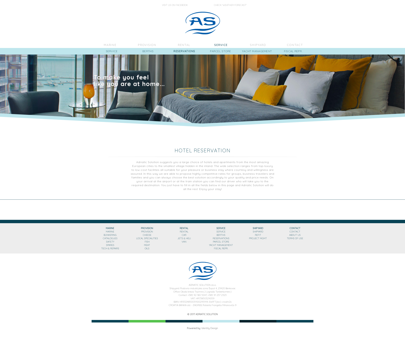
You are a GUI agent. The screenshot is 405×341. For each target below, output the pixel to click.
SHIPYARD (258, 45)
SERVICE (221, 45)
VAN (184, 241)
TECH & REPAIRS (110, 248)
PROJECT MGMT (258, 238)
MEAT (147, 245)
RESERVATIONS (221, 238)
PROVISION (147, 45)
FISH (147, 241)
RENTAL (184, 45)
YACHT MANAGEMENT (221, 245)
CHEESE (147, 234)
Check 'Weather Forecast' (230, 5)
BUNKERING (110, 234)
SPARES (110, 245)
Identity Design (209, 328)
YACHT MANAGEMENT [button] (257, 51)
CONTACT (295, 45)
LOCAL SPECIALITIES (147, 238)
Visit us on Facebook (175, 5)
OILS (147, 248)
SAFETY (110, 241)
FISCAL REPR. (221, 248)
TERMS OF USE (295, 238)
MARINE (110, 45)
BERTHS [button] (148, 51)
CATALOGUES (110, 238)
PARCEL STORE (221, 241)
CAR (184, 234)
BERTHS (221, 234)
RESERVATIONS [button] (184, 51)
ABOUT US (295, 234)
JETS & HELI (184, 238)
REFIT (258, 234)
